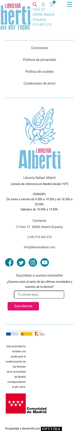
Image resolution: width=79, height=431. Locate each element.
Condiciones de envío (40, 83)
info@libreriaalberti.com (39, 247)
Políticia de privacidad (39, 60)
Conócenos (39, 48)
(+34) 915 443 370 (39, 237)
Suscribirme (23, 306)
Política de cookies (39, 72)
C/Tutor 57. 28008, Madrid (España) (39, 227)
